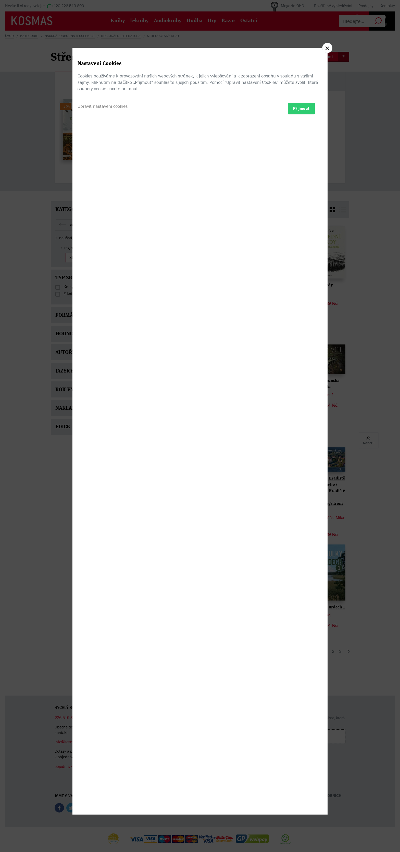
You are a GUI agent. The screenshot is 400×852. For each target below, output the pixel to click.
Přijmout (301, 455)
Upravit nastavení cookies (103, 454)
